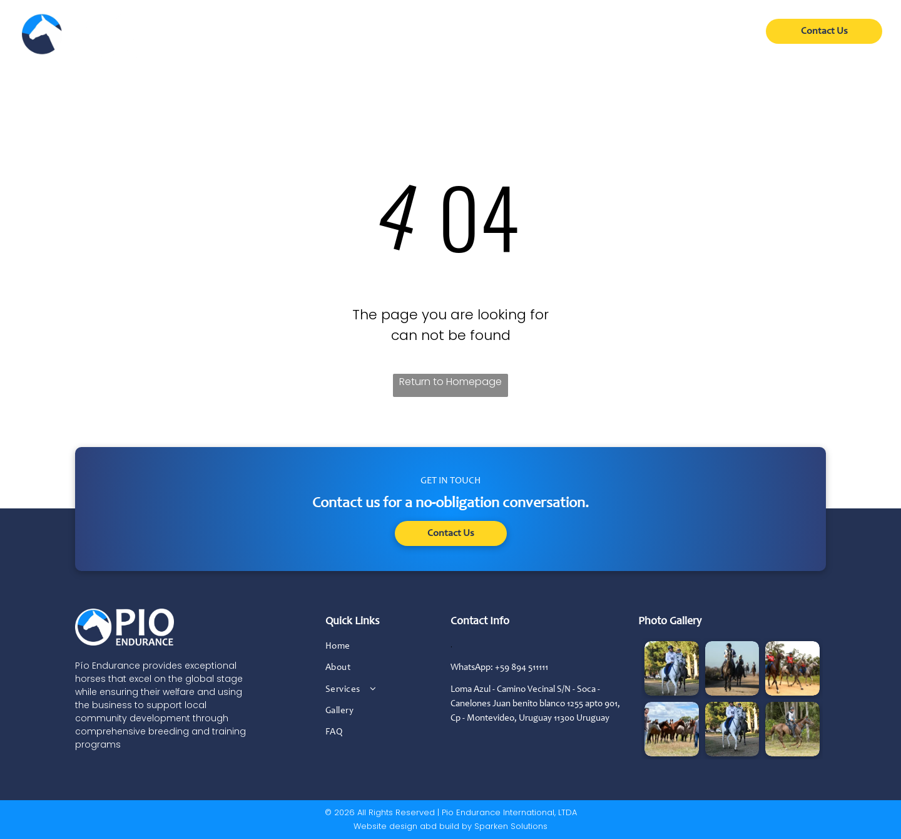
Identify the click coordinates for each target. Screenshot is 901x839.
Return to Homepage (450, 381)
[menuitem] (341, 36)
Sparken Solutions (510, 826)
